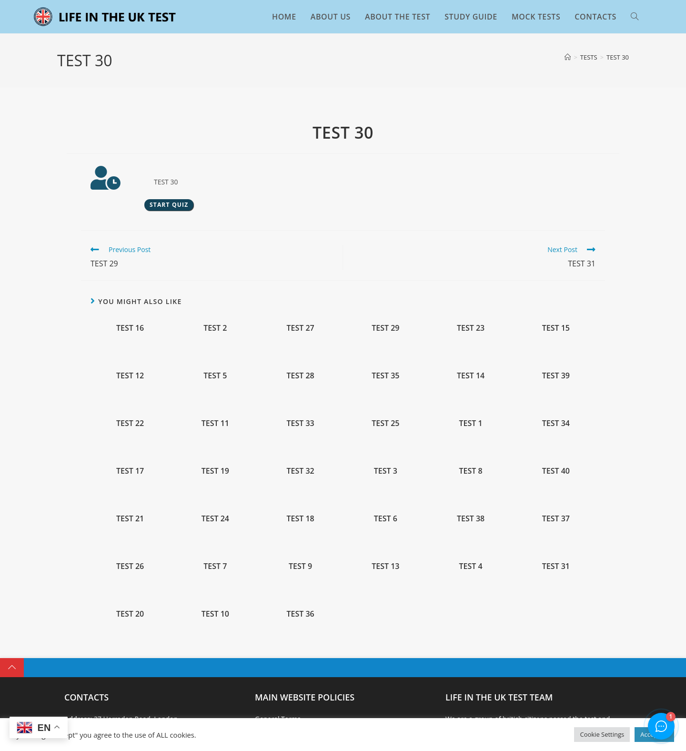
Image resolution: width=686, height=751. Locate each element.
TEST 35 (385, 375)
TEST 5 (215, 375)
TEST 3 (385, 471)
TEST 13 (385, 566)
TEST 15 (556, 328)
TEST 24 (215, 518)
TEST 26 (130, 566)
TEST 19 (215, 471)
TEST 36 (300, 614)
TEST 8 (471, 471)
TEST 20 (130, 614)
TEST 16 (130, 328)
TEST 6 (385, 518)
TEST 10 (215, 614)
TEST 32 (300, 471)
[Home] (568, 57)
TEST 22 (130, 423)
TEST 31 (556, 566)
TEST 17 (130, 471)
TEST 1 (471, 423)
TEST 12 (130, 375)
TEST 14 (470, 375)
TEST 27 (300, 328)
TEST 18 (300, 518)
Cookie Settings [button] (602, 734)
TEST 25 (385, 423)
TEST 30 (617, 57)
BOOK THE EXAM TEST (563, 708)
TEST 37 (556, 518)
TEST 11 (215, 423)
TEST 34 (556, 423)
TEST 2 (215, 328)
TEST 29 (385, 328)
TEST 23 (470, 328)
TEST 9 (300, 566)
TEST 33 (300, 423)
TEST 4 (471, 566)
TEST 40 (556, 471)
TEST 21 (130, 518)
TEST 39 (556, 375)
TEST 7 (215, 566)
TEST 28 (300, 375)
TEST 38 (470, 518)
